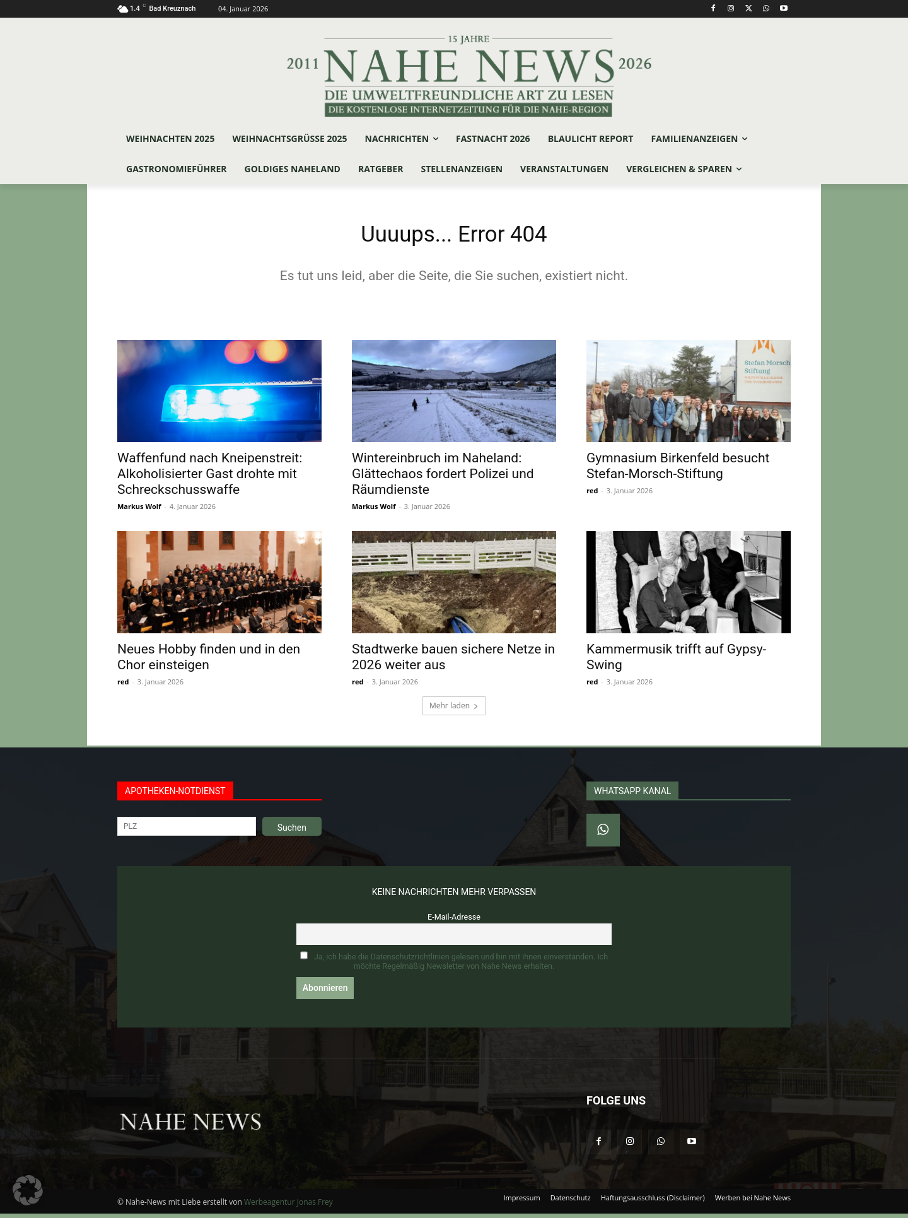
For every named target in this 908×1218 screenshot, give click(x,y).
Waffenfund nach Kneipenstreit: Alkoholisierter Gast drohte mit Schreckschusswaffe (209, 477)
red (592, 494)
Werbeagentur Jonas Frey (288, 1206)
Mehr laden (454, 709)
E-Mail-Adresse (454, 920)
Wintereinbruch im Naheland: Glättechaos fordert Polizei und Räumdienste (443, 477)
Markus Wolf (139, 510)
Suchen (291, 831)
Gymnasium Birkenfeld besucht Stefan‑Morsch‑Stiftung (677, 469)
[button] (27, 1190)
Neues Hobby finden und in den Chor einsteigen (208, 660)
